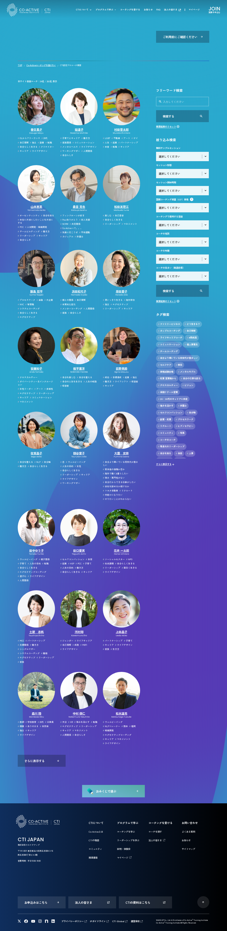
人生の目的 (66, 466)
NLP (37, 462)
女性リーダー (25, 388)
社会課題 (108, 563)
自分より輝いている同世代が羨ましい (120, 463)
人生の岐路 (90, 381)
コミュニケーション (83, 142)
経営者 (64, 385)
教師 (21, 722)
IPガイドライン (98, 921)
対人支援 (84, 219)
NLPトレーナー (111, 726)
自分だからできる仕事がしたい (119, 482)
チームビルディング (29, 231)
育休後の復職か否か (114, 469)
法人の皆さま (170, 10)
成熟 (75, 644)
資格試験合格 (165, 372)
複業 (21, 726)
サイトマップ (188, 849)
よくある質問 (188, 831)
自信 (89, 559)
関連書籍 (93, 857)
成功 (106, 377)
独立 (33, 142)
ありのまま (32, 726)
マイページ (194, 10)
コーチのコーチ (167, 440)
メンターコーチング (71, 308)
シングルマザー (26, 649)
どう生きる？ (192, 324)
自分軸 (46, 462)
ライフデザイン (38, 151)
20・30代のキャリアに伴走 (173, 399)
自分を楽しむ (68, 377)
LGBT (106, 138)
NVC (21, 304)
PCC (21, 227)
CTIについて (82, 10)
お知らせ (148, 10)
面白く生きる (129, 567)
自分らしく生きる (27, 146)
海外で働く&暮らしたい (115, 473)
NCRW (64, 223)
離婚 (44, 653)
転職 (48, 142)
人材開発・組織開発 (36, 227)
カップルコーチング (169, 330)
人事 (190, 453)
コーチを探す (155, 831)
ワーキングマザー (70, 151)
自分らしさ (66, 155)
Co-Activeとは (96, 831)
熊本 (124, 726)
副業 (41, 142)
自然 (179, 453)
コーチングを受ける (130, 10)
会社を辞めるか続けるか (116, 486)
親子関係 (44, 559)
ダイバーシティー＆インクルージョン (35, 383)
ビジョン (187, 385)
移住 (179, 365)
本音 (106, 146)
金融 (40, 299)
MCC (21, 640)
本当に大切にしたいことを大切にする (35, 221)
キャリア (23, 151)
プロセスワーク (26, 299)
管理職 (29, 304)
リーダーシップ (26, 235)
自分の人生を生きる (71, 381)
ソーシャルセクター (114, 559)
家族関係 (65, 142)
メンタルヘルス (69, 146)
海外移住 (129, 299)
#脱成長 (192, 337)
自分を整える (84, 377)
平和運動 (84, 232)
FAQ (158, 10)
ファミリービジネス (169, 324)
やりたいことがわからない (117, 499)
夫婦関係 (23, 644)
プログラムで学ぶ (104, 10)
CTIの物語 (94, 840)
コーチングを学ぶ (126, 831)
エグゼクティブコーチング (32, 571)
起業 (114, 142)
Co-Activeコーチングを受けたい (41, 65)
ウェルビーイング (76, 462)
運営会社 (135, 921)
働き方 (85, 138)
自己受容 (118, 215)
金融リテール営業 (168, 392)
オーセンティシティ (29, 215)
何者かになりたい (113, 494)
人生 (106, 142)
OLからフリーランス (29, 138)
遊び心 (22, 576)
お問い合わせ (190, 823)
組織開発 (108, 730)
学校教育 (30, 722)
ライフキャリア (83, 640)
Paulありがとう (69, 219)
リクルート (126, 490)
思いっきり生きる (113, 299)
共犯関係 (75, 223)
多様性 (48, 388)
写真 (181, 433)
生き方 (115, 649)
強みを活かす (82, 722)
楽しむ (107, 215)
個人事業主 (191, 344)
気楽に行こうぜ (69, 232)
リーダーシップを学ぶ (128, 840)
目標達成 (116, 377)
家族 (63, 312)
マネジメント (129, 223)
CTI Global (118, 921)
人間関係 (86, 151)
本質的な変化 (68, 304)
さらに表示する (164, 464)
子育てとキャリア (70, 138)
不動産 (116, 138)
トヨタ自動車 (110, 490)
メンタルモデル (187, 372)
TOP (20, 65)
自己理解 (23, 142)
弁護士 (79, 236)
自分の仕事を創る (191, 378)
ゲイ (134, 138)
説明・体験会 (123, 849)
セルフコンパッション (72, 559)
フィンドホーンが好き (72, 215)
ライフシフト (120, 381)
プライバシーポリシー (72, 921)
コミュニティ (165, 433)
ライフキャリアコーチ (170, 337)
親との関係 (66, 299)
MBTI (83, 644)
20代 (44, 138)
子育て (22, 563)
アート (125, 138)
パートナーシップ (128, 142)
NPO (129, 559)
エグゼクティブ (26, 317)
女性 (78, 466)
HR (70, 722)
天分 (63, 722)
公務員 (49, 722)
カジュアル (66, 236)
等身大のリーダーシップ (171, 446)
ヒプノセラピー (184, 426)
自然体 (44, 726)
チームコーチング (168, 351)
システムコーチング (29, 308)
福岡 (132, 726)
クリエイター (46, 146)
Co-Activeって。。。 (71, 228)
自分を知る (47, 215)
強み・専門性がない (114, 477)
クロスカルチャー (27, 377)
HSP (71, 563)
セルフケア (164, 365)
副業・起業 (164, 419)
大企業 (48, 299)
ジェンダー (66, 640)
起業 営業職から (167, 378)
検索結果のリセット (166, 126)
